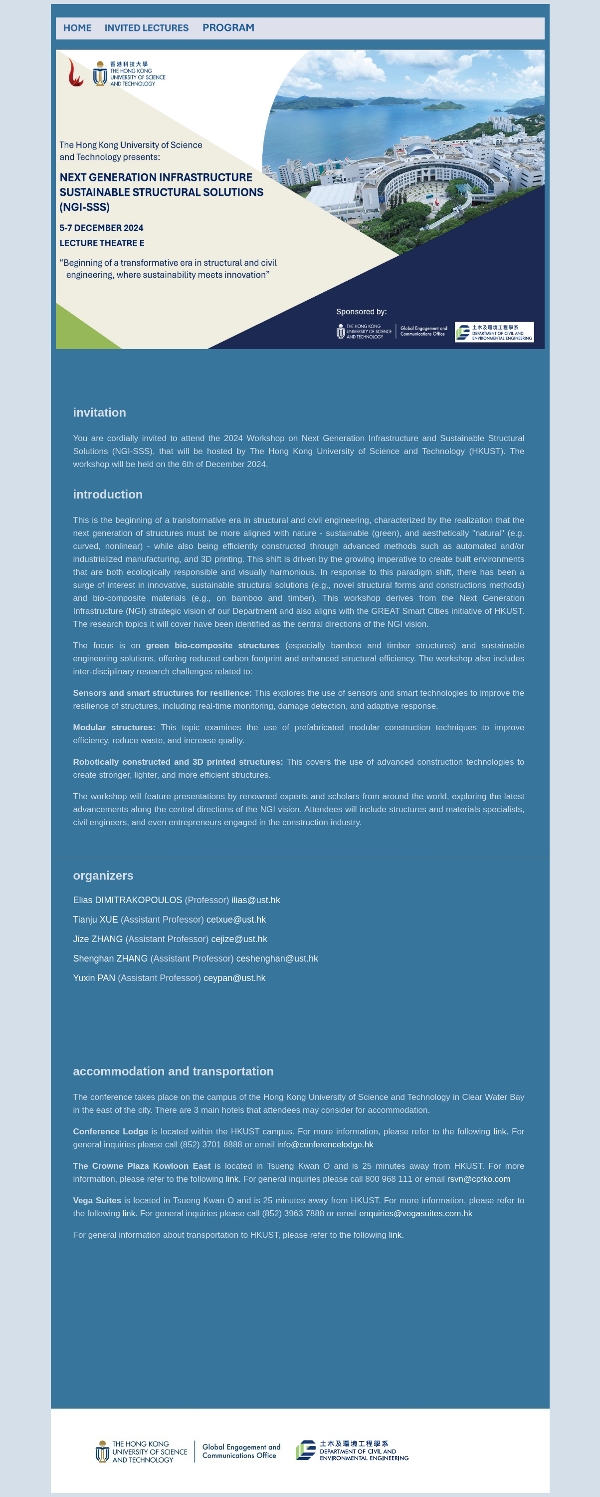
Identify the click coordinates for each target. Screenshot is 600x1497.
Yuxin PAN (94, 978)
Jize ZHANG (98, 939)
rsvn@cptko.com (479, 1179)
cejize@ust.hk (239, 939)
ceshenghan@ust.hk (277, 959)
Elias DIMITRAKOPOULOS (128, 900)
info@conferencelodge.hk (325, 1144)
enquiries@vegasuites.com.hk (415, 1213)
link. (500, 1131)
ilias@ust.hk (256, 900)
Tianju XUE (95, 920)
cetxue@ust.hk (236, 920)
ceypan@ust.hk (234, 978)
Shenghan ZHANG (110, 959)
